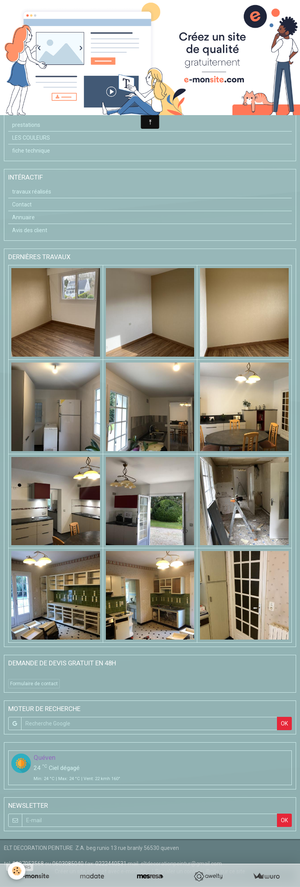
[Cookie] (16, 871)
